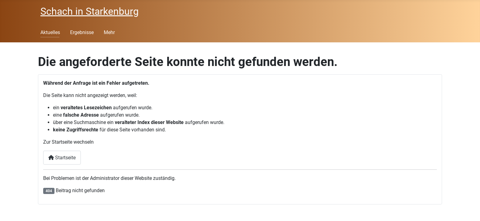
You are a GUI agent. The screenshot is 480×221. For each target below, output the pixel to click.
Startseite (62, 158)
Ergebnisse (82, 32)
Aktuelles (50, 32)
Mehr (109, 32)
